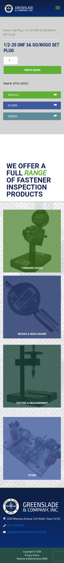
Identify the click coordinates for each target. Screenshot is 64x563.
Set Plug (18, 30)
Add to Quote (32, 69)
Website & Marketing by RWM (32, 558)
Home (6, 30)
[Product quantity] (11, 60)
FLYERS (12, 105)
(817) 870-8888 (15, 525)
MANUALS (13, 94)
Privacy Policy (32, 555)
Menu (58, 8)
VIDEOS (12, 116)
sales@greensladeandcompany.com (27, 531)
